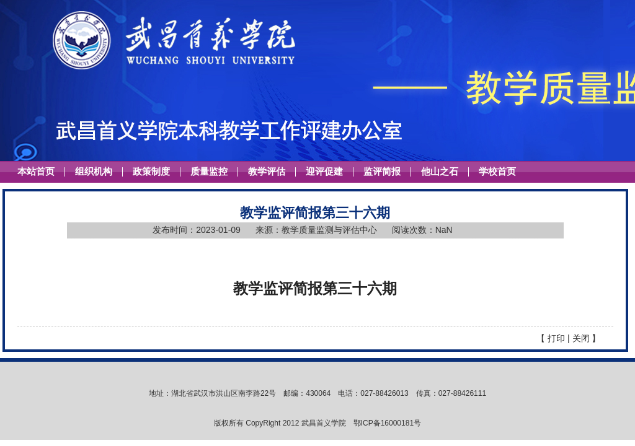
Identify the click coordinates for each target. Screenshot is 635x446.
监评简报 (382, 172)
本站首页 (36, 172)
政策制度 (151, 172)
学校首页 (497, 172)
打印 (556, 338)
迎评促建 (324, 172)
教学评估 (266, 172)
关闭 (581, 338)
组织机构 (93, 172)
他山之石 (439, 172)
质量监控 (209, 172)
